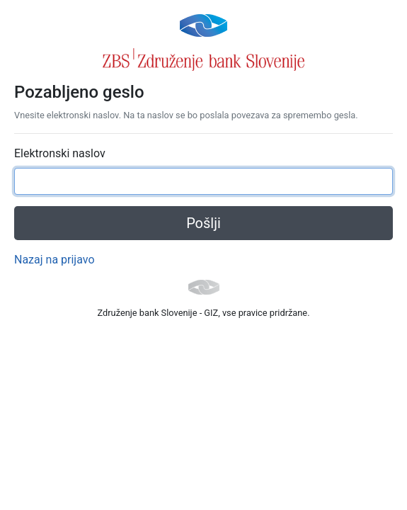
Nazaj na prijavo (54, 259)
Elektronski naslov (59, 153)
